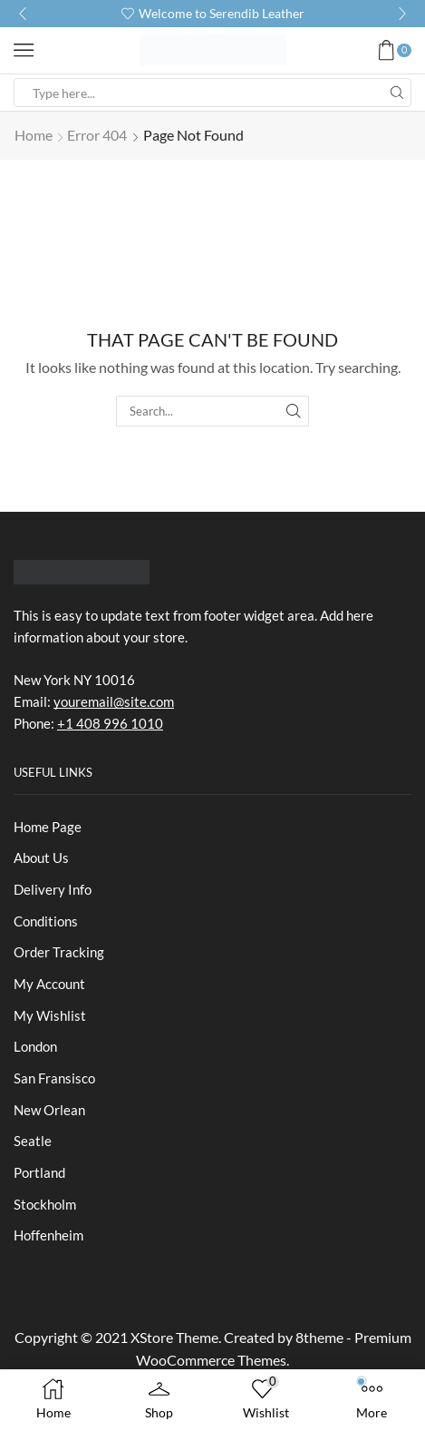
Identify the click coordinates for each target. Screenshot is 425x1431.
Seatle (33, 1140)
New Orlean (49, 1110)
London (35, 1046)
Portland (39, 1172)
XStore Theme (174, 1337)
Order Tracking (59, 952)
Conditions (46, 921)
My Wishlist (50, 1015)
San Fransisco (54, 1078)
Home (33, 134)
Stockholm (45, 1204)
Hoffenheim (48, 1235)
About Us (41, 857)
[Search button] (397, 92)
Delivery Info (53, 889)
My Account (49, 983)
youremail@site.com (113, 701)
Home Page (48, 826)
